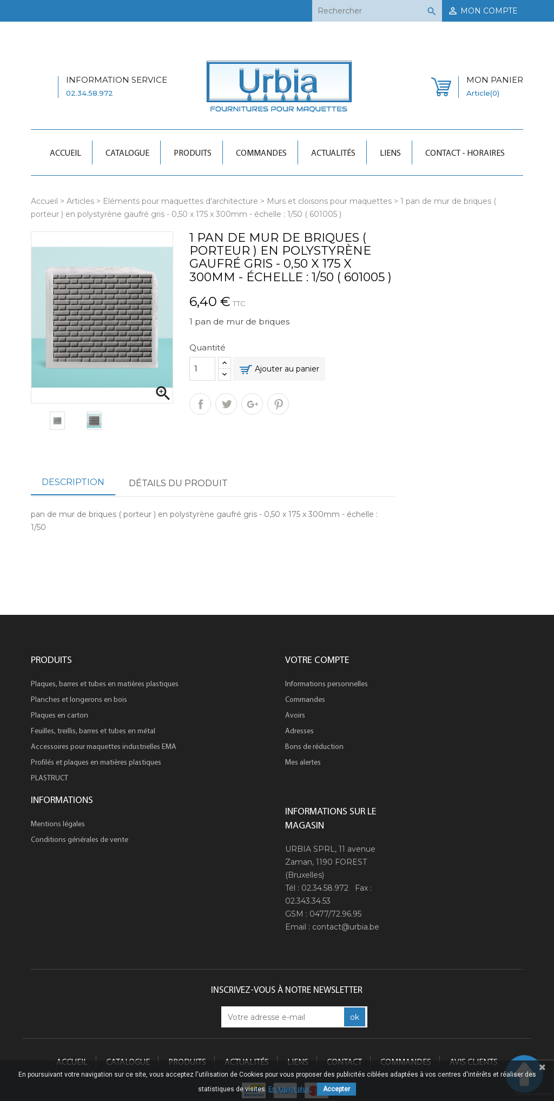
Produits (193, 152)
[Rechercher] (377, 11)
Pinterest (278, 404)
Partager (200, 404)
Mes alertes (303, 762)
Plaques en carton (59, 715)
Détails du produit (178, 483)
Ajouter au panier (287, 369)
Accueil (65, 152)
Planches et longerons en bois (79, 699)
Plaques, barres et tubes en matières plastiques (105, 683)
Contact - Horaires (465, 152)
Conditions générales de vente (79, 839)
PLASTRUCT (49, 777)
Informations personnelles (326, 683)
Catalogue (127, 152)
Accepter (336, 1089)
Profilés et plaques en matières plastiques (96, 762)
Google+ (252, 404)
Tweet (226, 404)
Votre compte (317, 659)
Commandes (261, 152)
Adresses (299, 730)
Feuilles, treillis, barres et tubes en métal (93, 730)
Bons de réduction (314, 746)
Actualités (333, 152)
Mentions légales (58, 823)
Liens (390, 152)
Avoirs (295, 715)
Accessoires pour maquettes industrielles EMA (103, 746)
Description (73, 482)
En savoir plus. (290, 1089)
